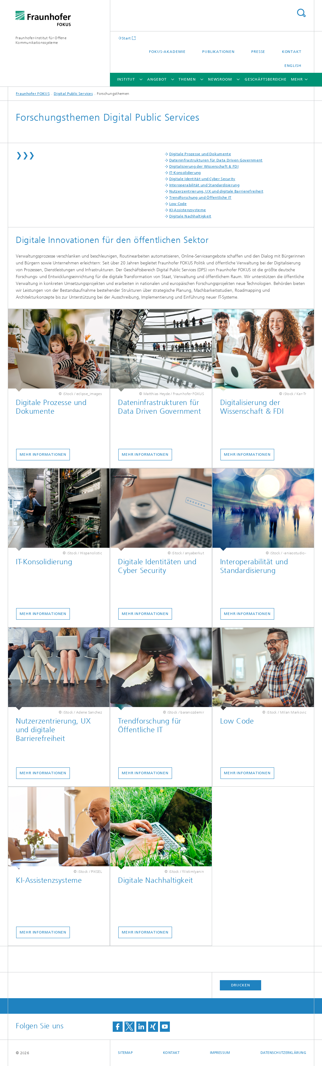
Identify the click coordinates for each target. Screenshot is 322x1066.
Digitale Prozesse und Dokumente (200, 154)
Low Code (178, 204)
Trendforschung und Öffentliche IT (200, 197)
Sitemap (125, 1053)
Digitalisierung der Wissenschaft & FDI (203, 166)
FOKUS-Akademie (167, 51)
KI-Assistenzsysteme (187, 210)
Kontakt (292, 51)
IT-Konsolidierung (185, 172)
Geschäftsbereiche (266, 79)
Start (126, 38)
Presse (258, 51)
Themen (187, 79)
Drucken (240, 985)
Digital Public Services (73, 93)
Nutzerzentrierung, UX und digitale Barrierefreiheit (216, 191)
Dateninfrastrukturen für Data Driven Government (216, 160)
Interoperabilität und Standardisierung (204, 185)
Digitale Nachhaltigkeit (190, 216)
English (293, 65)
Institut (126, 79)
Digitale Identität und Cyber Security (202, 179)
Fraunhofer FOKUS (33, 93)
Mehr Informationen (43, 454)
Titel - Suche (301, 13)
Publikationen (218, 51)
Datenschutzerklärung (283, 1053)
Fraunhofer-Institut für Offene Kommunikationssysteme (41, 40)
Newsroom (220, 79)
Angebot (157, 79)
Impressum (220, 1053)
